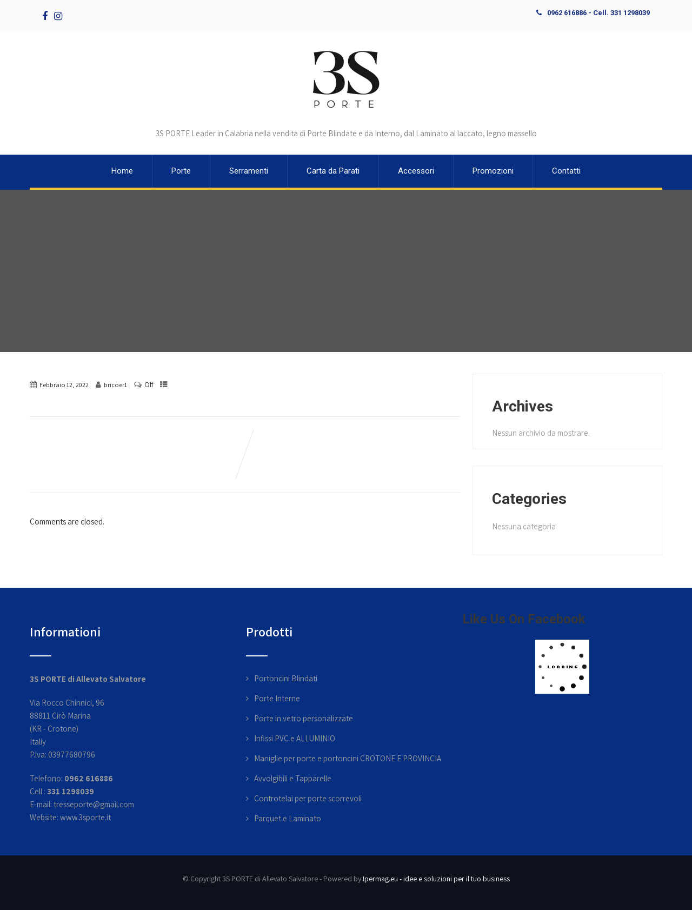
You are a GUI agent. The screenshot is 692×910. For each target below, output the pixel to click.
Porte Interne (277, 698)
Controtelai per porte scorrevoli (308, 798)
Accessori (416, 171)
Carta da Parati (333, 171)
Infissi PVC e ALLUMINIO (294, 738)
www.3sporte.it (85, 817)
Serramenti (248, 171)
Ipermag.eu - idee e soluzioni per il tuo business (436, 879)
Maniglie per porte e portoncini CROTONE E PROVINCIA (347, 758)
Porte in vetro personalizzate (303, 718)
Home (122, 171)
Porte (181, 171)
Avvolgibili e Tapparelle (292, 778)
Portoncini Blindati (285, 678)
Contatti (566, 171)
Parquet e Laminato (287, 818)
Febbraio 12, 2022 (64, 385)
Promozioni (493, 171)
